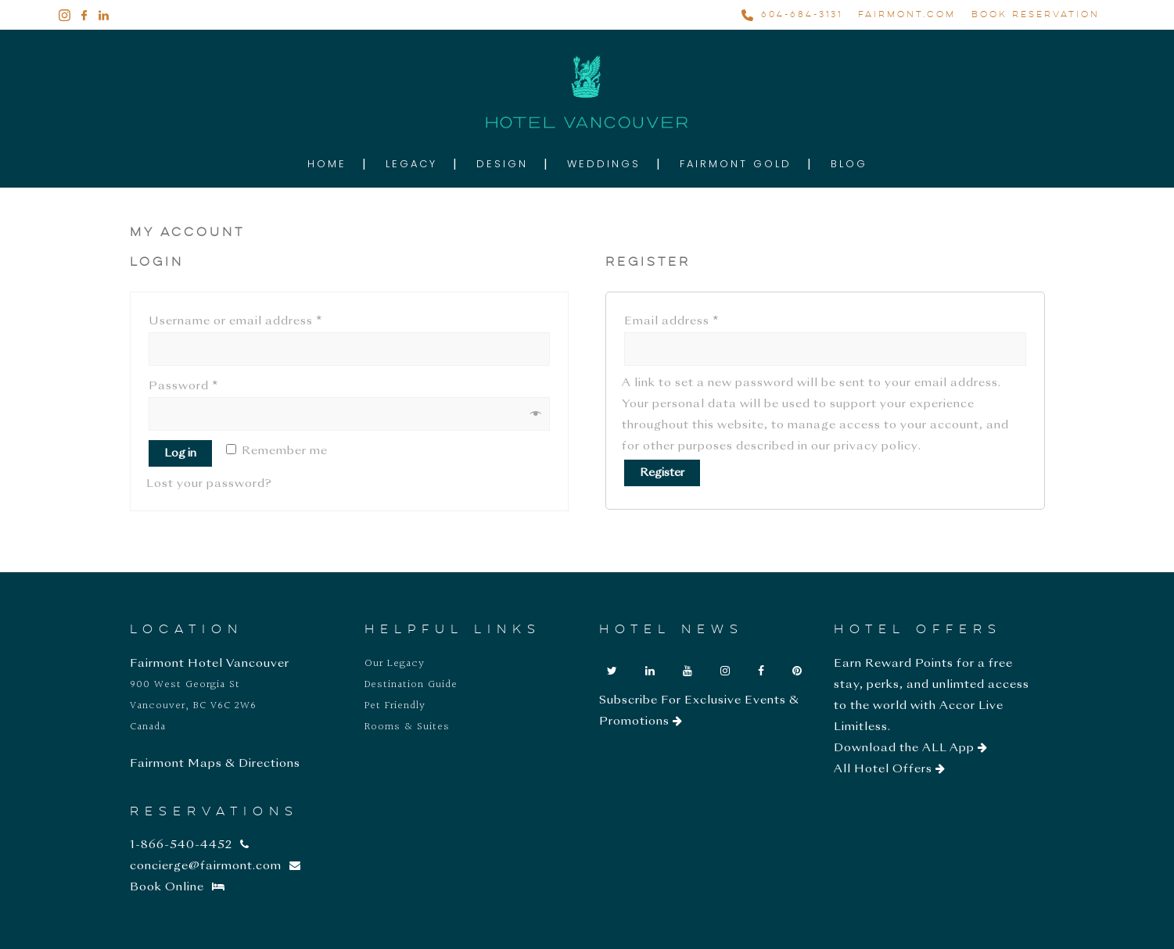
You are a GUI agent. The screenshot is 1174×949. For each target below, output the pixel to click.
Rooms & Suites (407, 727)
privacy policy (876, 446)
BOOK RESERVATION (1035, 15)
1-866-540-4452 (190, 845)
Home (326, 163)
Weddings (604, 163)
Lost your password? (209, 483)
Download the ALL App (911, 748)
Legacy (411, 163)
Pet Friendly (394, 705)
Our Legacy (394, 663)
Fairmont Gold (736, 163)
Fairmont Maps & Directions (215, 763)
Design (502, 163)
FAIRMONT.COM (907, 15)
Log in (180, 453)
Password (183, 386)
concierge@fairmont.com (215, 866)
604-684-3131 (801, 15)
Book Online (177, 887)
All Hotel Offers (890, 769)
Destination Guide (411, 684)
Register (662, 472)
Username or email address (235, 321)
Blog (849, 163)
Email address (671, 321)
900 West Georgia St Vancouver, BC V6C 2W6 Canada (193, 706)
